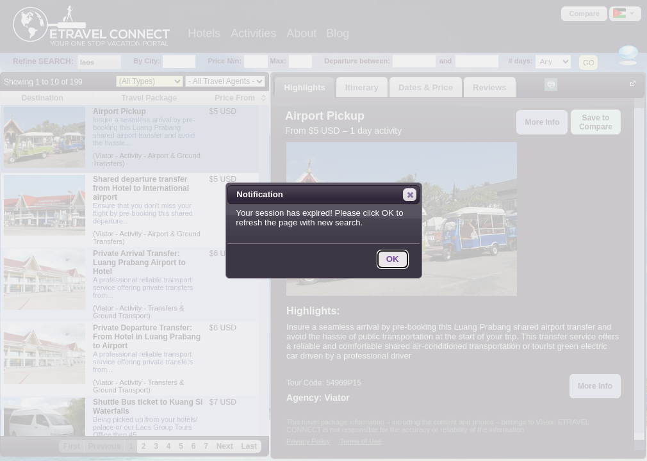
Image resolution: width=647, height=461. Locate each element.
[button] (409, 194)
